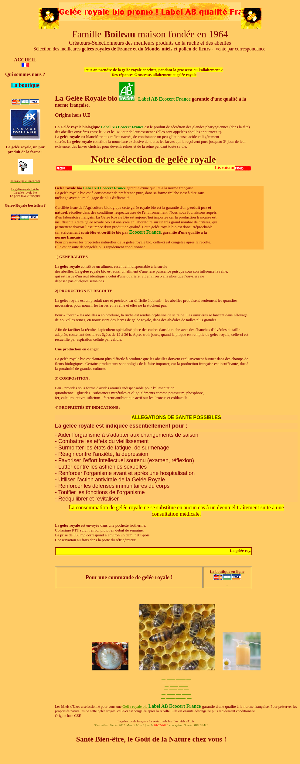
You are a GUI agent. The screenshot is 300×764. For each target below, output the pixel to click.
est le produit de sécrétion (165, 127)
